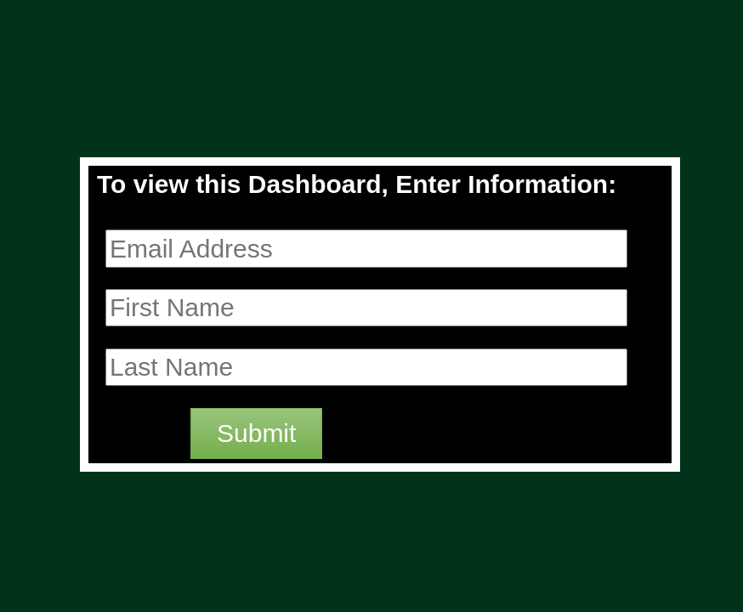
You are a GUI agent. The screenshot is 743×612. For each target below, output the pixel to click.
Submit (256, 433)
